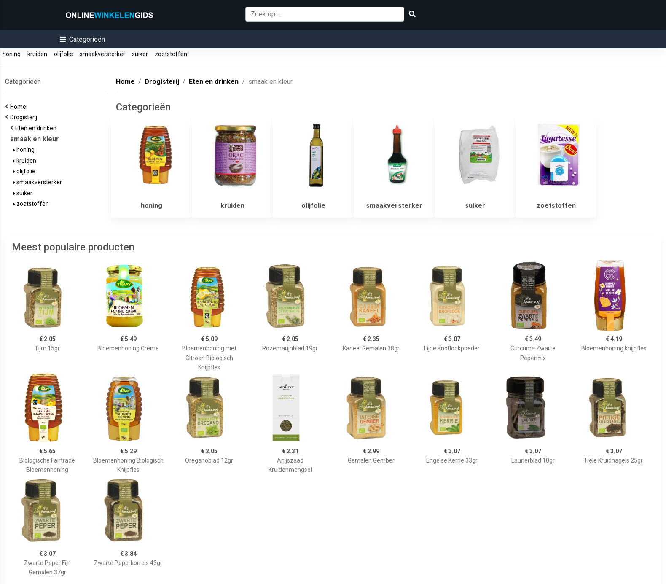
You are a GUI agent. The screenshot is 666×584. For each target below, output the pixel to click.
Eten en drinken (37, 128)
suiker (139, 54)
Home (19, 106)
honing (11, 54)
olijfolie (63, 54)
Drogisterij (25, 117)
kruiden (37, 54)
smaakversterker (102, 54)
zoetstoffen (171, 54)
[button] (82, 39)
